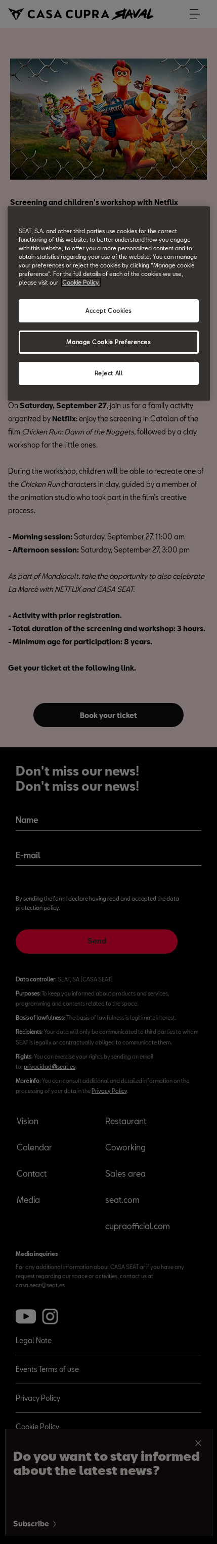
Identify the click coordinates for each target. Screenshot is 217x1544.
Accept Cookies (108, 310)
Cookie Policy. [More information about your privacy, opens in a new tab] (81, 282)
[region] (109, 303)
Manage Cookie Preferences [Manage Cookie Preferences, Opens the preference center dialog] (108, 342)
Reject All (109, 373)
